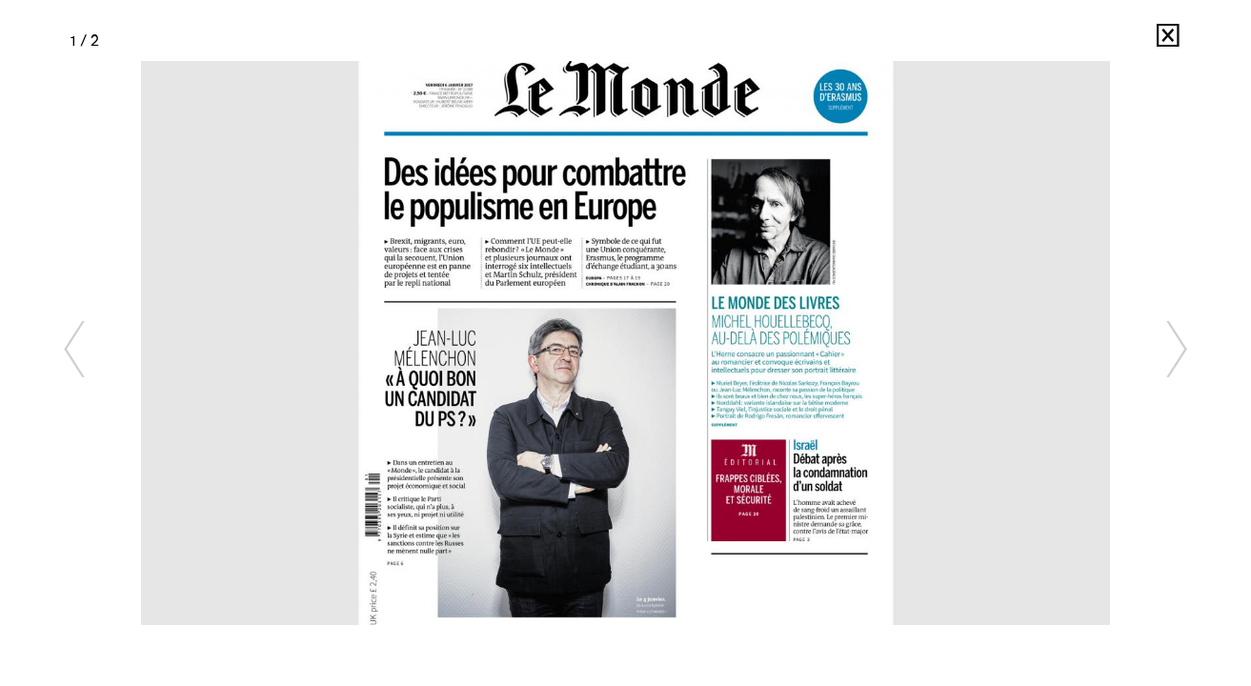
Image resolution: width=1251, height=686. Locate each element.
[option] (626, 343)
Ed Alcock (1124, 40)
